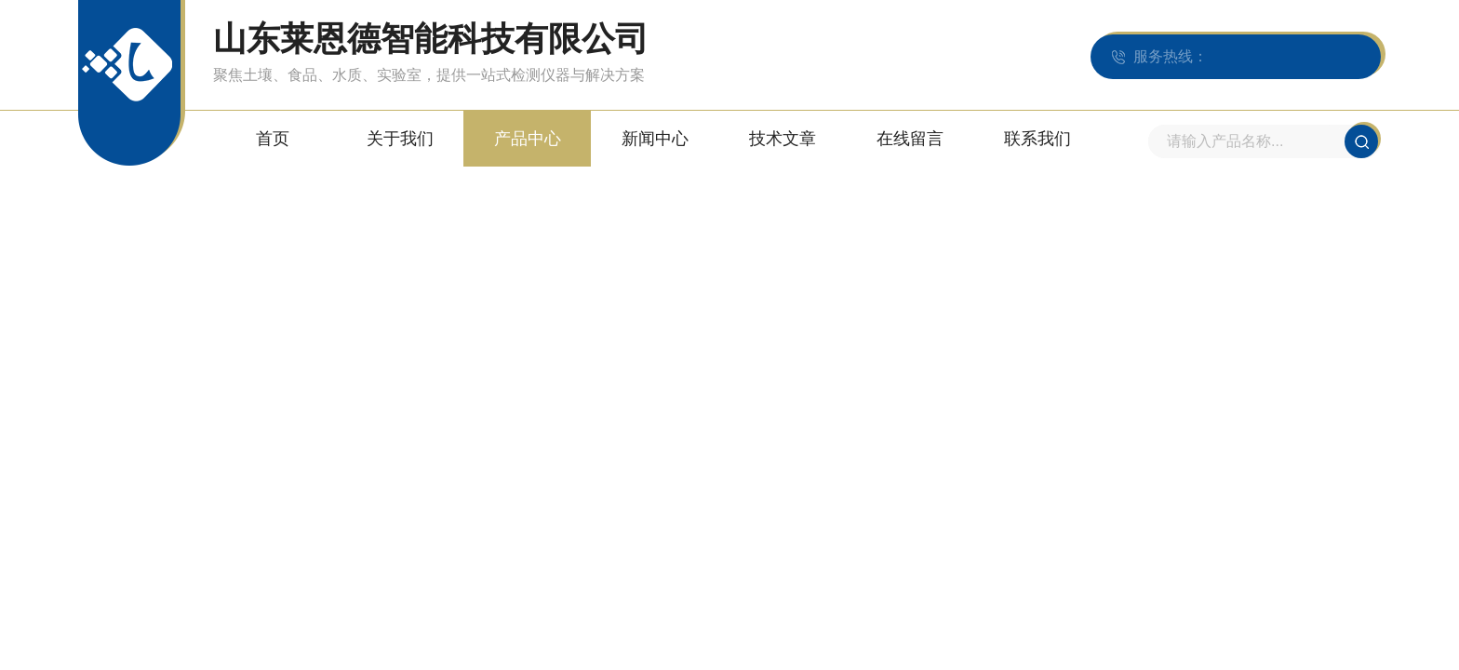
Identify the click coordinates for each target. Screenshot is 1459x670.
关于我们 (400, 138)
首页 (272, 138)
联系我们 (1037, 138)
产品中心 (527, 138)
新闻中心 (655, 138)
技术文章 (782, 138)
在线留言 (910, 138)
